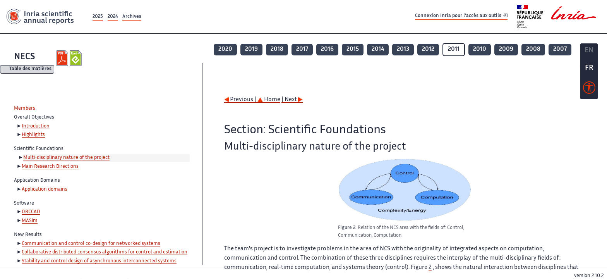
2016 (327, 49)
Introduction (36, 126)
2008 (533, 49)
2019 (251, 49)
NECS (24, 57)
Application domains (44, 189)
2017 (302, 49)
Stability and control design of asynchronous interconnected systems (99, 261)
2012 (428, 49)
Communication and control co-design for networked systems (91, 243)
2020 (225, 49)
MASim (30, 221)
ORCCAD (31, 212)
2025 (98, 17)
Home (268, 99)
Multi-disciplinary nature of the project (66, 157)
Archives (131, 17)
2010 (479, 49)
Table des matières (30, 69)
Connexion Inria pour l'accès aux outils (461, 16)
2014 (378, 49)
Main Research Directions (50, 166)
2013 (403, 49)
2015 (352, 49)
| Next (292, 99)
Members (24, 108)
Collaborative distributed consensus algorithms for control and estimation (104, 252)
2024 (113, 17)
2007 (560, 49)
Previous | (240, 99)
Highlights (33, 135)
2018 (277, 49)
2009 (506, 49)
